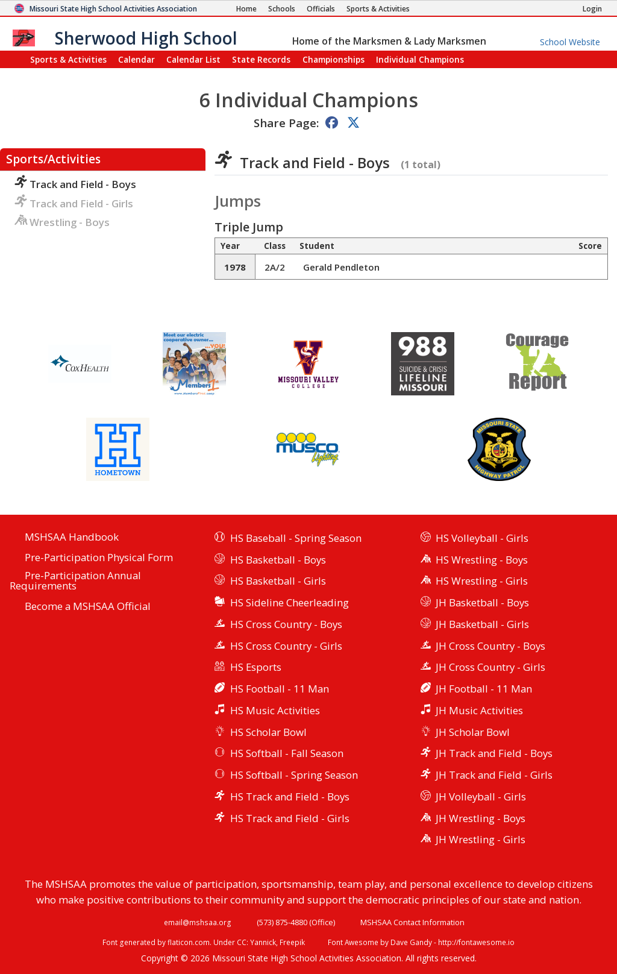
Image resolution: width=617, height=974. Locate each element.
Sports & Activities (68, 59)
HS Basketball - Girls (278, 581)
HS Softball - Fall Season (286, 753)
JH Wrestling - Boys (480, 818)
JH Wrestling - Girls (480, 839)
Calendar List (193, 59)
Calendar (136, 59)
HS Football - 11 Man (279, 689)
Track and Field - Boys (75, 184)
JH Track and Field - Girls (494, 775)
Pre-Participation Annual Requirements (75, 581)
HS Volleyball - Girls (482, 538)
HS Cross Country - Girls (286, 646)
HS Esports (255, 667)
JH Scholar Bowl (473, 732)
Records (261, 59)
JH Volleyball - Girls (481, 796)
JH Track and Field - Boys (494, 753)
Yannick (263, 942)
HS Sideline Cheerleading (289, 602)
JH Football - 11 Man (484, 689)
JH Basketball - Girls (482, 624)
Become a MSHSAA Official (88, 606)
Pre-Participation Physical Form (99, 558)
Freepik (292, 942)
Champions (420, 59)
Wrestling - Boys (62, 222)
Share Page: (286, 122)
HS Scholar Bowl (268, 732)
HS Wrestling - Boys (482, 560)
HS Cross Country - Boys (286, 624)
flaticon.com (189, 942)
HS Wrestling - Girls (482, 581)
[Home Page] (246, 9)
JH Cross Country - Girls (490, 667)
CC (241, 942)
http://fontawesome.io (476, 942)
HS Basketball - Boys (278, 560)
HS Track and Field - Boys (289, 796)
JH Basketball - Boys (482, 602)
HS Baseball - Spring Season (296, 538)
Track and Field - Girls (73, 203)
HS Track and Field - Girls (289, 818)
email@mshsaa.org (197, 922)
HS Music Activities (275, 710)
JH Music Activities (479, 710)
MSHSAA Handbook (72, 537)
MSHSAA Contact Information (412, 922)
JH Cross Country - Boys (490, 646)
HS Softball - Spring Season (294, 775)
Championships (333, 59)
